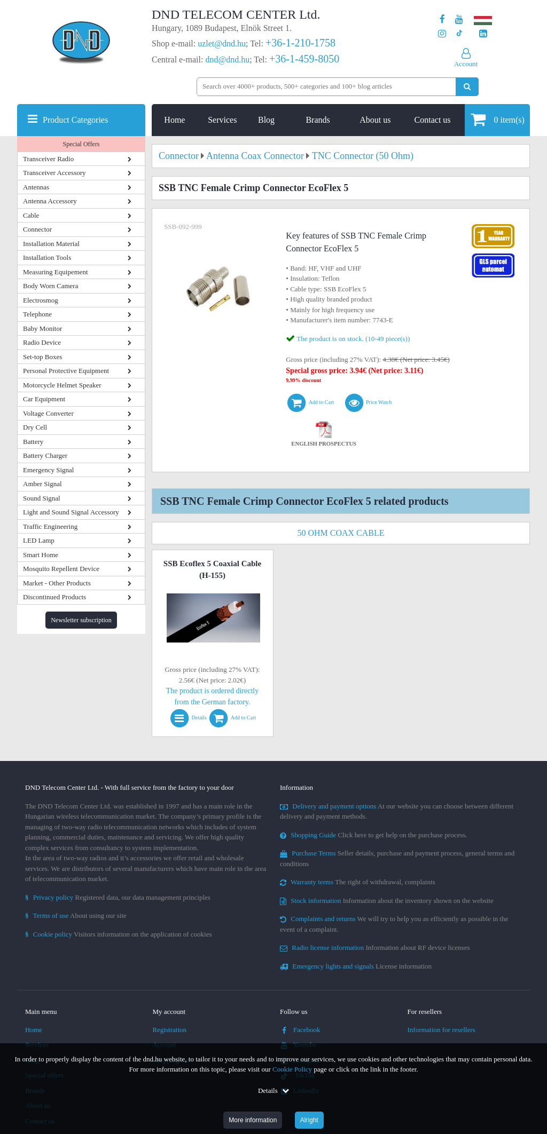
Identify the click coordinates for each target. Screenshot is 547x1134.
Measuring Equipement (55, 272)
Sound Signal (41, 498)
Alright (309, 1120)
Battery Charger (45, 455)
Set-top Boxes (42, 357)
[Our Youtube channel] (459, 19)
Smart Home (40, 555)
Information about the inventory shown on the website (387, 901)
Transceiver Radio (48, 159)
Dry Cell (35, 427)
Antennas (36, 187)
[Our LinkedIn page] (483, 34)
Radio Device (42, 342)
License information (356, 966)
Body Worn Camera (50, 286)
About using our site (76, 915)
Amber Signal (42, 484)
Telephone (37, 314)
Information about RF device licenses (375, 947)
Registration (170, 1030)
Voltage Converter (48, 413)
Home (174, 119)
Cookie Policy (292, 1069)
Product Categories (75, 119)
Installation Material (51, 244)
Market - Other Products (57, 583)
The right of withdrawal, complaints (357, 882)
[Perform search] (467, 86)
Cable (31, 215)
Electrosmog (40, 300)
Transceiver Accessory (54, 173)
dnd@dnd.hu (227, 59)
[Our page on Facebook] (442, 19)
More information (253, 1120)
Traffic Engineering (50, 526)
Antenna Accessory (50, 201)
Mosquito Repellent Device (61, 569)
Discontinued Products (54, 597)
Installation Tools (47, 257)
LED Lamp (38, 540)
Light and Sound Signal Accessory (71, 512)
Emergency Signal (48, 470)
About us (375, 119)
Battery (33, 442)
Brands (318, 119)
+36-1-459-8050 (304, 59)
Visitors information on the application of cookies (118, 934)
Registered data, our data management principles (117, 897)
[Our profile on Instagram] (442, 34)
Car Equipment (44, 399)
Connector (37, 229)
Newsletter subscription (81, 620)
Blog (266, 119)
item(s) (498, 119)
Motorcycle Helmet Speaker (62, 385)
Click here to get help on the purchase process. (373, 835)
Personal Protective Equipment (66, 371)
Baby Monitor (42, 328)
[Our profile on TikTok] (459, 34)
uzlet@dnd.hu (222, 43)
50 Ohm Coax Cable (340, 532)
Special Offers (81, 144)
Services (222, 119)
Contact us (433, 119)
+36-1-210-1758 (300, 43)
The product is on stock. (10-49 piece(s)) (353, 339)
